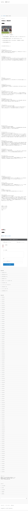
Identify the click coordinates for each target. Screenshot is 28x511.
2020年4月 (3, 444)
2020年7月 (3, 438)
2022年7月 (3, 389)
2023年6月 (3, 367)
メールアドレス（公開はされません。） (7, 262)
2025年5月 (3, 320)
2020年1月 (3, 450)
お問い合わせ (12, 506)
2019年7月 (3, 462)
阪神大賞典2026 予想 (4, 277)
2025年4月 (3, 322)
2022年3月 (3, 397)
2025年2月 (3, 326)
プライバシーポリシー (7, 506)
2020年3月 (3, 446)
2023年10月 (3, 359)
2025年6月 (3, 318)
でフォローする (8, 242)
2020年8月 (3, 436)
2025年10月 (3, 310)
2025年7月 (3, 316)
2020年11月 (3, 430)
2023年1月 (3, 377)
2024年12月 (3, 330)
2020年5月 (3, 442)
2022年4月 (3, 395)
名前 (3, 259)
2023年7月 (3, 365)
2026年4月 (3, 298)
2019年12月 (3, 452)
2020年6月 (3, 440)
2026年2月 (3, 302)
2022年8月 (3, 387)
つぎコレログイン (3, 506)
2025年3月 (3, 324)
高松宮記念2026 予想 (4, 275)
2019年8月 (3, 460)
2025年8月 (3, 314)
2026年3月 (3, 300)
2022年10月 (3, 383)
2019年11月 (3, 454)
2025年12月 (3, 306)
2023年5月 (3, 369)
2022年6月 (3, 391)
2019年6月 (3, 464)
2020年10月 (3, 432)
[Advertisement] (14, 9)
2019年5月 (3, 466)
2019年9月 (3, 458)
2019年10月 (3, 456)
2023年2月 (3, 375)
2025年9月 (3, 312)
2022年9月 (3, 385)
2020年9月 (3, 434)
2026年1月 (3, 304)
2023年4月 (3, 371)
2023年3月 (3, 373)
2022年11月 (3, 381)
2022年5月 (3, 393)
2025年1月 (3, 328)
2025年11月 (3, 308)
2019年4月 (3, 468)
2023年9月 (3, 361)
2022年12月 (3, 379)
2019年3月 (3, 470)
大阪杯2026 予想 (4, 273)
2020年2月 (3, 448)
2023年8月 (3, 363)
